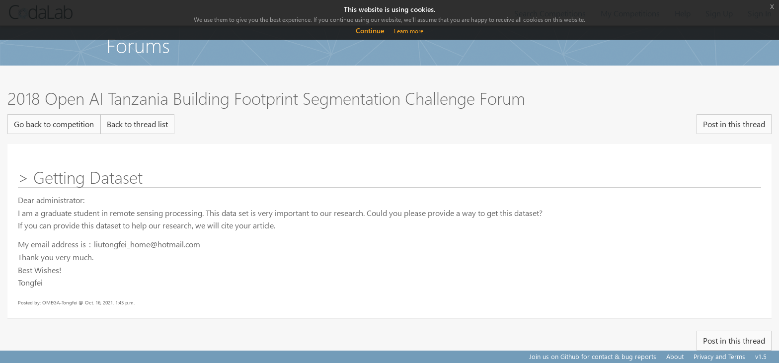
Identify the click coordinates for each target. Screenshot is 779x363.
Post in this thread (734, 124)
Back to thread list (137, 124)
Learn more (408, 31)
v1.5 (761, 356)
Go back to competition (54, 124)
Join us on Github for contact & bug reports (592, 356)
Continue (370, 30)
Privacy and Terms (719, 356)
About (675, 356)
